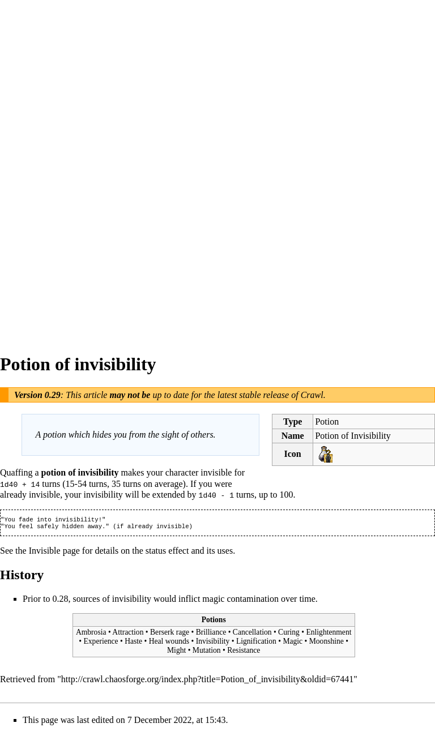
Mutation (207, 652)
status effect (167, 552)
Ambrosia (91, 634)
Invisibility (213, 643)
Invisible (45, 552)
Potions (214, 621)
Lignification (256, 643)
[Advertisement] (45, 170)
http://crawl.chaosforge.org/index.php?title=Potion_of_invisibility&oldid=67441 (207, 681)
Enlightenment (328, 634)
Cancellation (252, 634)
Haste (133, 643)
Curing (289, 634)
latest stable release (253, 395)
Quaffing (16, 472)
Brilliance (211, 634)
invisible (216, 472)
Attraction (127, 634)
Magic (292, 643)
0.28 (60, 600)
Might (176, 652)
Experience (101, 643)
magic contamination (240, 600)
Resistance (243, 652)
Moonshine (326, 643)
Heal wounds (169, 643)
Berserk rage (169, 634)
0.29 (53, 395)
